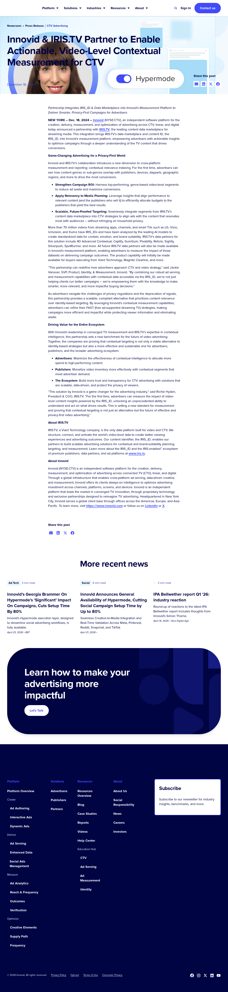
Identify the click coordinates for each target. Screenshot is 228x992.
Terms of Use (90, 975)
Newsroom (14, 26)
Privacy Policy (58, 975)
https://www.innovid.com (104, 505)
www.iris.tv (137, 453)
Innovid (98, 120)
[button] (50, 8)
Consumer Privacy (112, 975)
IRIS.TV (104, 129)
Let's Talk (36, 710)
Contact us (207, 8)
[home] (19, 8)
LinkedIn (151, 505)
